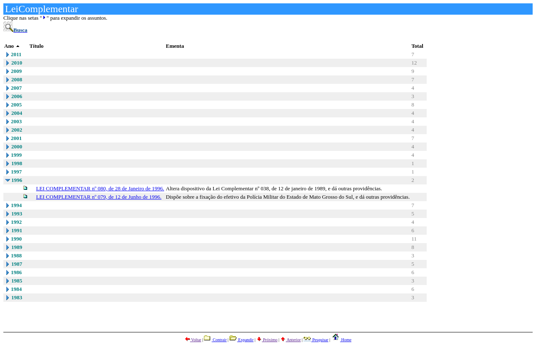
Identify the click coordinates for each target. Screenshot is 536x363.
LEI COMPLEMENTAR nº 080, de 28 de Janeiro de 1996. (100, 188)
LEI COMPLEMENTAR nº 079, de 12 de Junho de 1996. (98, 197)
